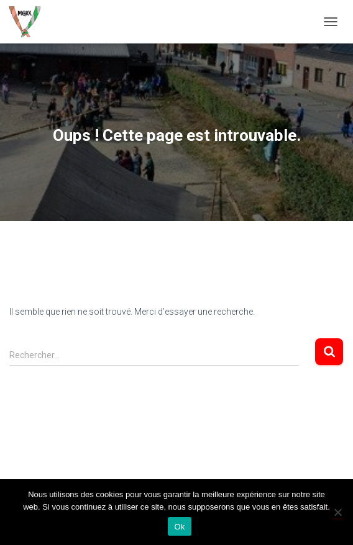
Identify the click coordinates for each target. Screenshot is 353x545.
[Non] (337, 512)
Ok (179, 526)
